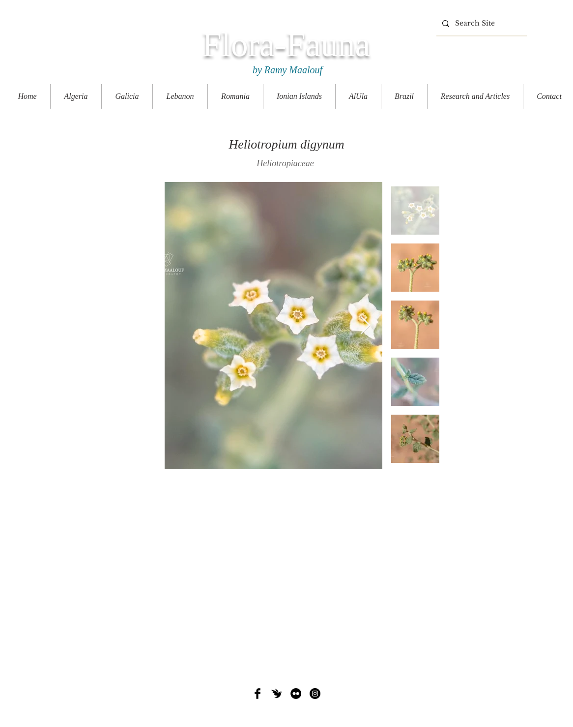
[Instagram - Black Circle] (315, 693)
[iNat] (276, 693)
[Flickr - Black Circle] (295, 693)
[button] (475, 96)
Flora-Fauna (286, 44)
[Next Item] (365, 325)
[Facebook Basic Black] (257, 693)
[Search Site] (480, 23)
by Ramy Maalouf (286, 69)
